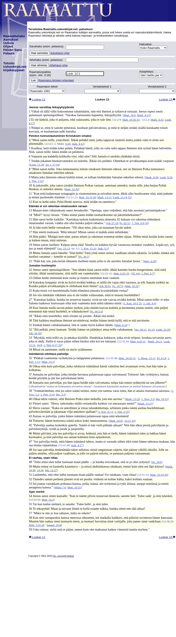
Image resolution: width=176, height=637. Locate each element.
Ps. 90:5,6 (96, 311)
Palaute (8, 53)
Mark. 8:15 (143, 115)
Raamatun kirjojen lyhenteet (56, 80)
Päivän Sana (12, 50)
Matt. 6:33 (121, 325)
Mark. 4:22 (157, 119)
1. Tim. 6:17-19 (52, 345)
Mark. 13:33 (133, 399)
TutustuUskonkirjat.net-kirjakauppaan (15, 67)
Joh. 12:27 (51, 470)
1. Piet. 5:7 (147, 273)
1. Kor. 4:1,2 (106, 411)
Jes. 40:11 (141, 329)
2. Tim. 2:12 (36, 181)
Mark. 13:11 (104, 197)
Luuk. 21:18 (37, 164)
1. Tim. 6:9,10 (140, 223)
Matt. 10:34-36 (158, 474)
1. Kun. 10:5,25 (133, 303)
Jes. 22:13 (64, 248)
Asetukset (10, 39)
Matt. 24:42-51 (127, 358)
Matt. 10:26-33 (131, 119)
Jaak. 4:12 (77, 143)
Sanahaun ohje (60, 53)
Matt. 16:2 (48, 499)
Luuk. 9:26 (166, 177)
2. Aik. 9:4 (149, 303)
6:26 (68, 143)
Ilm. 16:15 (162, 399)
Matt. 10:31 (131, 286)
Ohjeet (8, 46)
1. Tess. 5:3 (147, 399)
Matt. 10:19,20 (87, 197)
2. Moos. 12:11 (146, 358)
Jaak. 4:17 (77, 445)
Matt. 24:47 (116, 420)
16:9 (39, 345)
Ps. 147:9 (117, 286)
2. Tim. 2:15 (121, 411)
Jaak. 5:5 (103, 248)
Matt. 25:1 (48, 361)
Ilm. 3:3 (60, 394)
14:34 (40, 470)
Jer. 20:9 (157, 462)
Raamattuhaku (14, 36)
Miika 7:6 (60, 487)
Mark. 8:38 (151, 177)
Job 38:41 (105, 286)
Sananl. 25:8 (54, 525)
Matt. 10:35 (74, 487)
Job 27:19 (112, 223)
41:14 (151, 329)
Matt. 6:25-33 (121, 273)
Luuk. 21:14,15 (122, 197)
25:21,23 (130, 420)
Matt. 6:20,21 (138, 341)
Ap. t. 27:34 (52, 164)
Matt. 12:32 (71, 189)
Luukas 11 (37, 99)
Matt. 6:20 (150, 261)
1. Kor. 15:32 (88, 248)
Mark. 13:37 (145, 403)
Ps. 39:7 (83, 256)
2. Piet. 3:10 (47, 394)
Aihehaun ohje (58, 65)
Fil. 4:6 (135, 273)
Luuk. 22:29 (163, 329)
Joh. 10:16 (35, 333)
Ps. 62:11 (124, 223)
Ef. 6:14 (161, 358)
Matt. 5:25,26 (36, 525)
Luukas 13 (167, 99)
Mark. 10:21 (155, 341)
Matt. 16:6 (130, 115)
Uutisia (8, 43)
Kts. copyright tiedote (63, 556)
